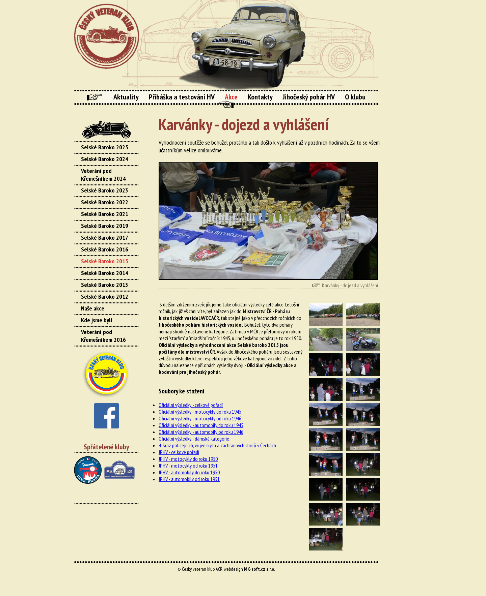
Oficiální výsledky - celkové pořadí (191, 404)
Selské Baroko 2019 (104, 226)
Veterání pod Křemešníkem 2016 (103, 336)
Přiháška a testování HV (182, 96)
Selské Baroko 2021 (104, 214)
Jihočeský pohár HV (309, 96)
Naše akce (92, 308)
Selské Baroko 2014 (104, 273)
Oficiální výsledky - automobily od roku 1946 (201, 431)
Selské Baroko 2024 (104, 159)
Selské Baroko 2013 (104, 285)
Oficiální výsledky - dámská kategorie (194, 438)
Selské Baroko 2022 (104, 202)
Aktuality (126, 96)
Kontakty (260, 96)
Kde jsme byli (96, 320)
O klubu (355, 96)
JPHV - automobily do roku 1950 (189, 472)
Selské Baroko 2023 (104, 190)
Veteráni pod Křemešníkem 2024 (103, 174)
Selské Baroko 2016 (104, 249)
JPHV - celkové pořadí (179, 452)
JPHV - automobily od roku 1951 (189, 479)
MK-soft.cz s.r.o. (259, 569)
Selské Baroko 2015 (104, 261)
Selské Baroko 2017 (104, 237)
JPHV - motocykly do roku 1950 (188, 458)
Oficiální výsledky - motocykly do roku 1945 (200, 411)
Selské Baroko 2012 (104, 296)
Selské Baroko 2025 (104, 147)
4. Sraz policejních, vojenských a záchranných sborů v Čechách (217, 445)
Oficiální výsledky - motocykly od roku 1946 (200, 418)
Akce (231, 96)
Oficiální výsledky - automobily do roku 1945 (201, 425)
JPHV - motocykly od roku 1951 (188, 465)
